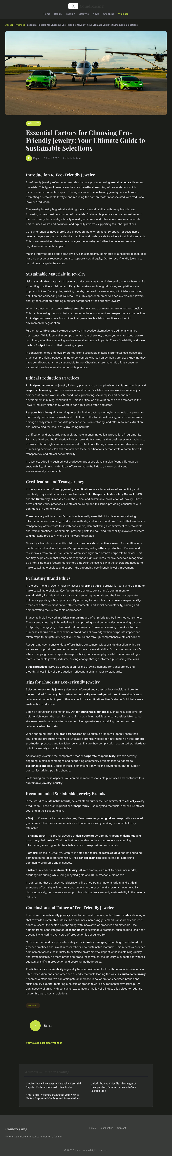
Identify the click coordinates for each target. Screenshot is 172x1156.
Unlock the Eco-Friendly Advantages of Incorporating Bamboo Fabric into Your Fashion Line (113, 1087)
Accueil (9, 24)
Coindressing (86, 6)
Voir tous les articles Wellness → (45, 1042)
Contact (121, 1127)
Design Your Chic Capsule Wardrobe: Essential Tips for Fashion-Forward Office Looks (53, 1085)
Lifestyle (84, 13)
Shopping (108, 13)
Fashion (70, 13)
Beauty (58, 13)
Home (47, 13)
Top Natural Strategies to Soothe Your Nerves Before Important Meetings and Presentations (53, 1096)
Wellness (123, 13)
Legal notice (106, 1127)
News (96, 13)
